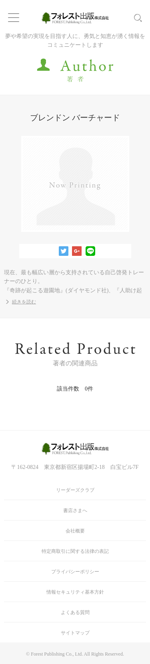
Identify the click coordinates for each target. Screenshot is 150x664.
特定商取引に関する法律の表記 (75, 551)
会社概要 (75, 531)
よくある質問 (75, 612)
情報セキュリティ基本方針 (75, 592)
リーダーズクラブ (75, 490)
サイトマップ (75, 633)
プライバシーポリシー (75, 571)
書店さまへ (75, 510)
